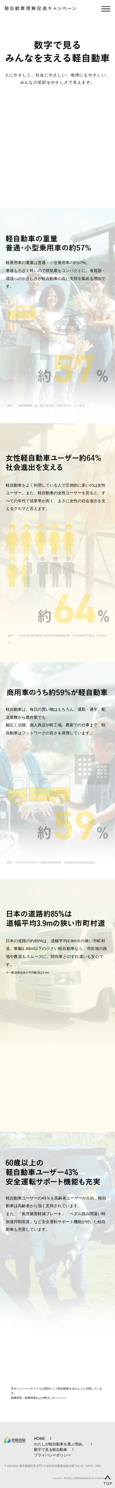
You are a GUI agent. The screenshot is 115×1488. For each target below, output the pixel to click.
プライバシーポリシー (52, 1455)
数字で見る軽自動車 (50, 1450)
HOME (39, 1438)
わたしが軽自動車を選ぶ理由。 (60, 1444)
